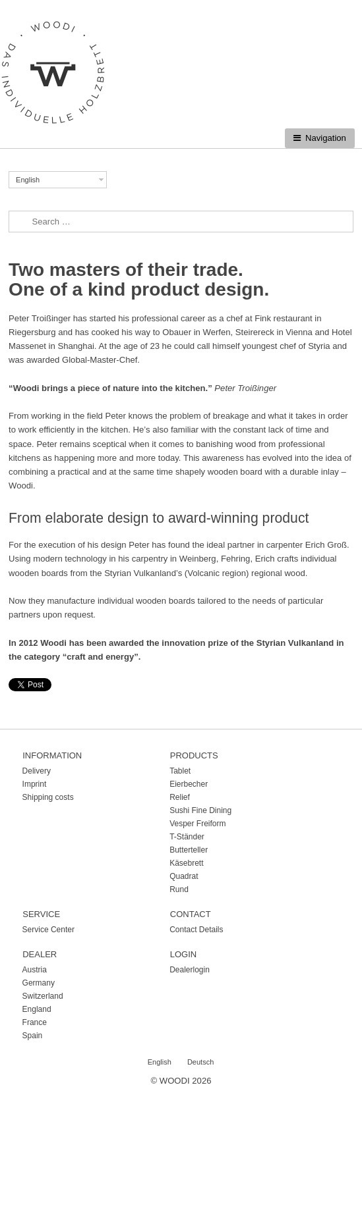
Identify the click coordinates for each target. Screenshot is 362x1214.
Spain (32, 1035)
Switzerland (42, 996)
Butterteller (188, 850)
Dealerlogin (189, 969)
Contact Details (196, 929)
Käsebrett (186, 863)
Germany (38, 983)
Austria (34, 969)
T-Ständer (186, 836)
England (36, 1009)
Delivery (36, 771)
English (28, 180)
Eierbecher (188, 784)
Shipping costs (48, 797)
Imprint (34, 784)
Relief (179, 797)
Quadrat (183, 876)
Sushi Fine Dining (200, 810)
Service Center (48, 929)
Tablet (180, 771)
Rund (179, 889)
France (34, 1022)
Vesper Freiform (197, 823)
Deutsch (200, 1062)
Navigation (325, 138)
